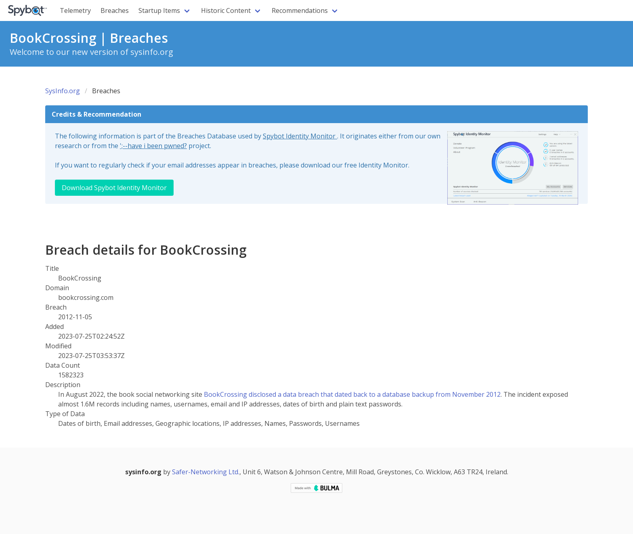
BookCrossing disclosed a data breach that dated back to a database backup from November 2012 (352, 394)
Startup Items (159, 10)
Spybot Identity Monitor (300, 136)
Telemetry (75, 10)
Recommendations (300, 10)
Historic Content (226, 10)
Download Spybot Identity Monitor (114, 187)
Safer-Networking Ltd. (205, 471)
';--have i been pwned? (153, 145)
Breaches (115, 10)
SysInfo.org (62, 90)
